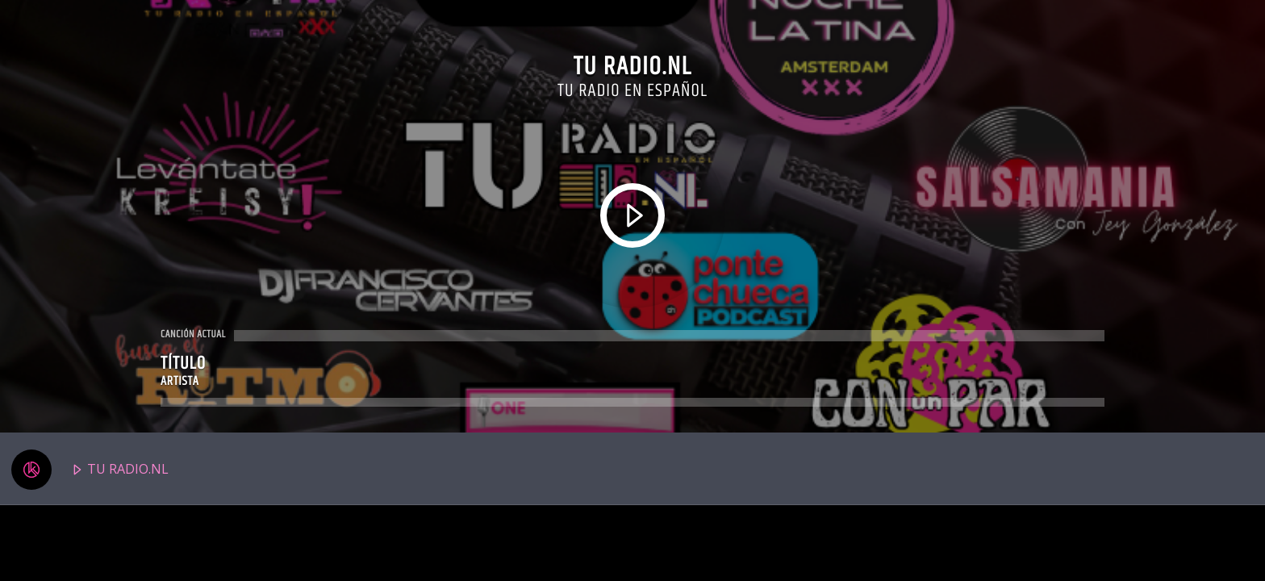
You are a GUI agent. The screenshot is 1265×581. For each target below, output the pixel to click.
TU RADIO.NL (90, 469)
